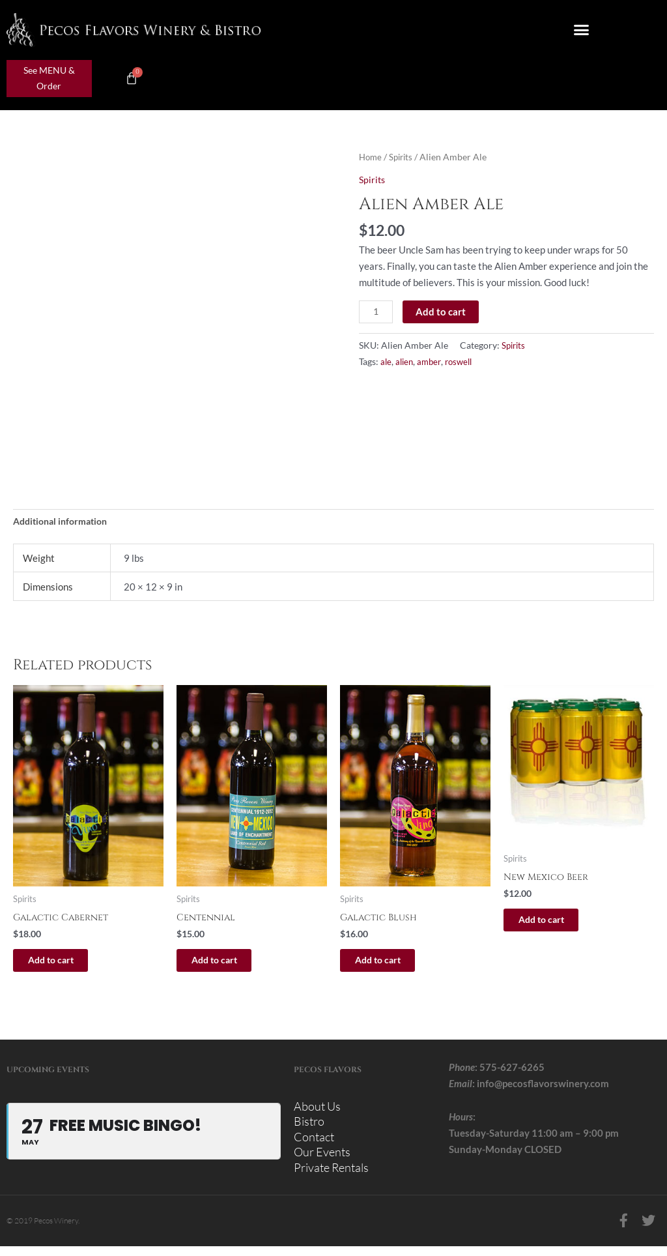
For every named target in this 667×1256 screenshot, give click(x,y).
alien (406, 362)
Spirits (404, 156)
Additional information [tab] (64, 522)
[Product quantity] (376, 311)
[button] (581, 30)
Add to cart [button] (64, 963)
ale (386, 362)
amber (432, 362)
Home (371, 156)
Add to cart (443, 311)
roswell (464, 362)
